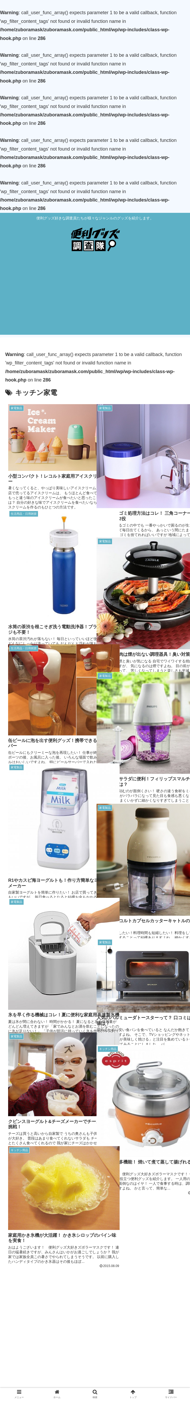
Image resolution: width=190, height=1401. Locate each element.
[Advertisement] (95, 298)
